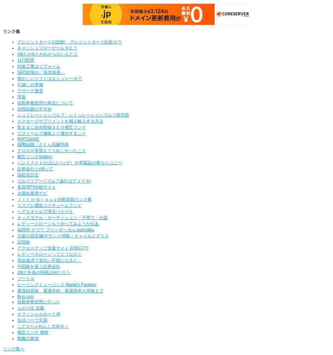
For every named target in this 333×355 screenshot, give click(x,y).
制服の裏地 (28, 338)
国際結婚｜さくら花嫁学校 (43, 144)
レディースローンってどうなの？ (49, 254)
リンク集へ (13, 348)
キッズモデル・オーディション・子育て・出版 (62, 217)
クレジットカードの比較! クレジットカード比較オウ (69, 41)
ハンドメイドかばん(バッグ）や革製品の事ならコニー (69, 162)
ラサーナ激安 (30, 90)
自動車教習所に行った (38, 301)
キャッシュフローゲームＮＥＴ (47, 48)
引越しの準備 (30, 84)
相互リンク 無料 (32, 332)
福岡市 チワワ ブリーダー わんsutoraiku (55, 229)
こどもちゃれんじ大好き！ (43, 326)
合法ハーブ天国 (32, 320)
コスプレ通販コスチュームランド (49, 205)
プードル (25, 278)
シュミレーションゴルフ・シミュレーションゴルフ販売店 (73, 115)
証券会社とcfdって (35, 168)
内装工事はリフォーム (38, 66)
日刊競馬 (25, 60)
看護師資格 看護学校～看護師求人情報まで (60, 290)
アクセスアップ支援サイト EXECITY (53, 248)
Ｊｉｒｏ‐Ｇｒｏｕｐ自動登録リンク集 (54, 199)
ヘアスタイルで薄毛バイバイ (45, 211)
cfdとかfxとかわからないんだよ (47, 54)
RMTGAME (28, 139)
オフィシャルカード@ (38, 314)
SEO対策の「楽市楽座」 (41, 72)
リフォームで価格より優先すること (51, 133)
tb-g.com (25, 296)
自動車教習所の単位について (45, 102)
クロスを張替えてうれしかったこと (51, 150)
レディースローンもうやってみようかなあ (58, 223)
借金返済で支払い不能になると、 (49, 260)
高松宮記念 (28, 175)
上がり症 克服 (30, 308)
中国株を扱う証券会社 (38, 266)
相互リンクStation (34, 156)
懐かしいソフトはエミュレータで (49, 78)
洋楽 (21, 96)
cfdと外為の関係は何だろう (43, 272)
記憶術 (23, 242)
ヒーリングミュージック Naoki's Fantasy (56, 284)
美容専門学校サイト (36, 187)
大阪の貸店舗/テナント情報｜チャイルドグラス (63, 235)
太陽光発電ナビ (32, 193)
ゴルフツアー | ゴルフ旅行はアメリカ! (54, 181)
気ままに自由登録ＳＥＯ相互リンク (51, 127)
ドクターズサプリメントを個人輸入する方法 (60, 121)
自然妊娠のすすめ (34, 109)
